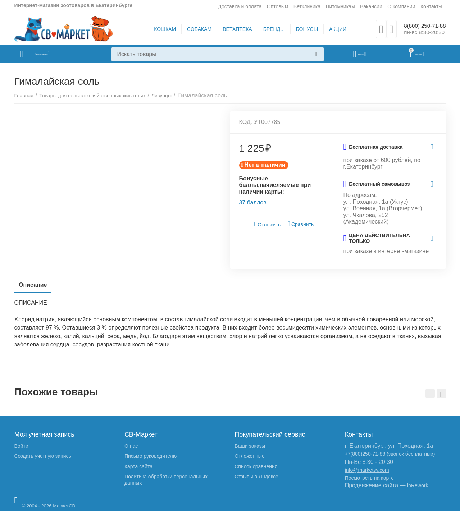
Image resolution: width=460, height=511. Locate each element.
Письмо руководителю (150, 456)
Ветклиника (306, 6)
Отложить (267, 224)
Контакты (431, 6)
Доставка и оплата (239, 6)
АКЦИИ (333, 29)
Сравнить (301, 224)
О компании (401, 6)
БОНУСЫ (303, 29)
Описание (36, 285)
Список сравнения (255, 466)
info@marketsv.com (367, 470)
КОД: (245, 122)
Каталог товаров (57, 54)
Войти (21, 446)
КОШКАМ (161, 29)
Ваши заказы (249, 446)
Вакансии (371, 6)
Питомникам (340, 6)
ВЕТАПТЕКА (233, 29)
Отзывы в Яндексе (256, 476)
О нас (131, 446)
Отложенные (249, 456)
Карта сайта (138, 466)
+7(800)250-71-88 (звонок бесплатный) (390, 454)
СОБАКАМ (195, 29)
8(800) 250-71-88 (421, 25)
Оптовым (277, 6)
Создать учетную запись (42, 456)
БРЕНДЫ (270, 29)
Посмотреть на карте (369, 478)
